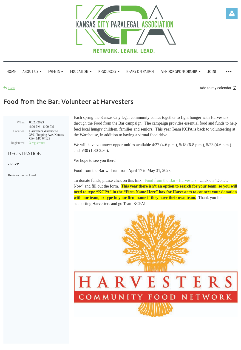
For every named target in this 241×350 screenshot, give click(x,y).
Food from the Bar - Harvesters (170, 180)
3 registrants (37, 143)
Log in (232, 13)
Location (19, 131)
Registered (18, 143)
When (21, 122)
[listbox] (219, 88)
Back (11, 88)
